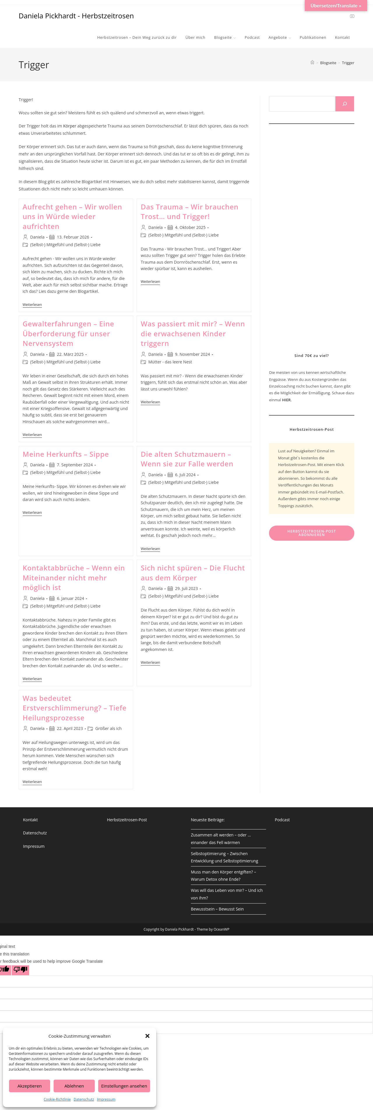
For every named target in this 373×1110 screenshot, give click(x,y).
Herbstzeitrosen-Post (127, 819)
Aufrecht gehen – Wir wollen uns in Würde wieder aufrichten (72, 216)
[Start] (312, 62)
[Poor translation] (20, 970)
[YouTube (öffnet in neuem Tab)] (352, 15)
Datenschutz (84, 1099)
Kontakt (30, 819)
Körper (70, 126)
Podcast (282, 819)
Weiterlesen (32, 305)
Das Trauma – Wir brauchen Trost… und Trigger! (190, 211)
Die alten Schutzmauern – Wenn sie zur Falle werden (187, 459)
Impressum (106, 1099)
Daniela (37, 237)
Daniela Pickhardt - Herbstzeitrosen (76, 15)
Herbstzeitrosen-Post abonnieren (311, 533)
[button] (147, 1036)
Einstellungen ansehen (124, 1086)
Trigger (348, 62)
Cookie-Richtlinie (57, 1099)
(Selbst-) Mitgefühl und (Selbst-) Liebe (65, 244)
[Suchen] (344, 104)
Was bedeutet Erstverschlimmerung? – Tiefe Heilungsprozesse (75, 707)
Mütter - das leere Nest (170, 362)
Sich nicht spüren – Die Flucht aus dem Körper (193, 572)
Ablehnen (74, 1086)
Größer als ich (108, 728)
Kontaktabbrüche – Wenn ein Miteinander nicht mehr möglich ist (74, 577)
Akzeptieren (29, 1086)
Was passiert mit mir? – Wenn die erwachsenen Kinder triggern (193, 333)
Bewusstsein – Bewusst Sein (217, 909)
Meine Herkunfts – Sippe (66, 454)
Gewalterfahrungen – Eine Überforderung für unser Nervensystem (68, 333)
